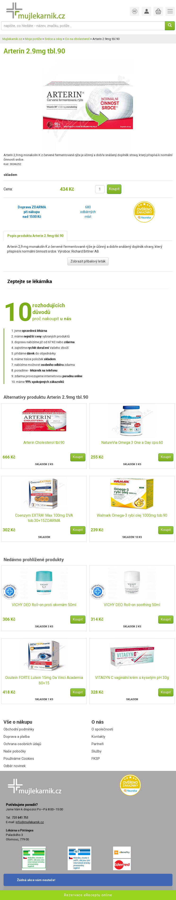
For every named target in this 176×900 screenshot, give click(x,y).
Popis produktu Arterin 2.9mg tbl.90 (35, 236)
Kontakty (98, 736)
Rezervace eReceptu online (88, 895)
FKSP (96, 758)
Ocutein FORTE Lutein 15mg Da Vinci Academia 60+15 (44, 680)
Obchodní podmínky (19, 729)
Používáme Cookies (19, 758)
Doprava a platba (17, 736)
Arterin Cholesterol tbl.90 (44, 442)
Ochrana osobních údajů (22, 744)
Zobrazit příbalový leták (88, 261)
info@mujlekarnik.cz (30, 822)
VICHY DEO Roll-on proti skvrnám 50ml (44, 605)
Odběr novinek (15, 766)
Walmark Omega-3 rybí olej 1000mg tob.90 (132, 515)
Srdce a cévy (53, 39)
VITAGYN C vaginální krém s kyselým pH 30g (132, 677)
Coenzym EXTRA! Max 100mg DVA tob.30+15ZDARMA (44, 518)
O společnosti (102, 729)
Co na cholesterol (77, 39)
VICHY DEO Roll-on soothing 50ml (132, 605)
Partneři (98, 744)
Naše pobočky (15, 751)
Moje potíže (33, 39)
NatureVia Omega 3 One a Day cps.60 (132, 442)
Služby (96, 751)
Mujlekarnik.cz (12, 39)
